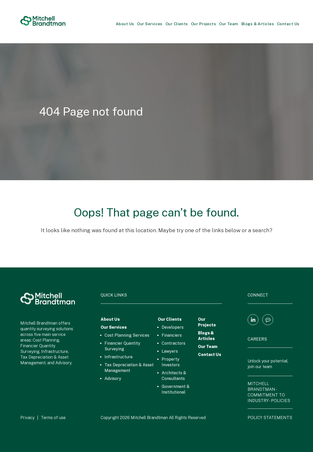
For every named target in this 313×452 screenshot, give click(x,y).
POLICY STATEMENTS (270, 417)
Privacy (27, 417)
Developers (173, 327)
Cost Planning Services (127, 335)
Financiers (172, 335)
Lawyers (170, 351)
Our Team (228, 24)
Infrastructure (119, 356)
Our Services (149, 24)
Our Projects (203, 24)
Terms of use (53, 417)
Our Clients (177, 24)
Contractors (173, 343)
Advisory (113, 378)
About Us (125, 24)
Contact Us (288, 24)
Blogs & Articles (257, 24)
